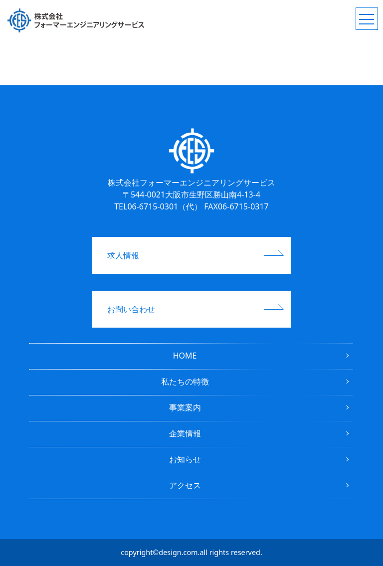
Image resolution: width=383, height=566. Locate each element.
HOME (185, 355)
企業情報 (185, 433)
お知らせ (185, 459)
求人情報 (123, 255)
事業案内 (185, 407)
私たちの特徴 (185, 381)
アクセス (185, 485)
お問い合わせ (131, 309)
